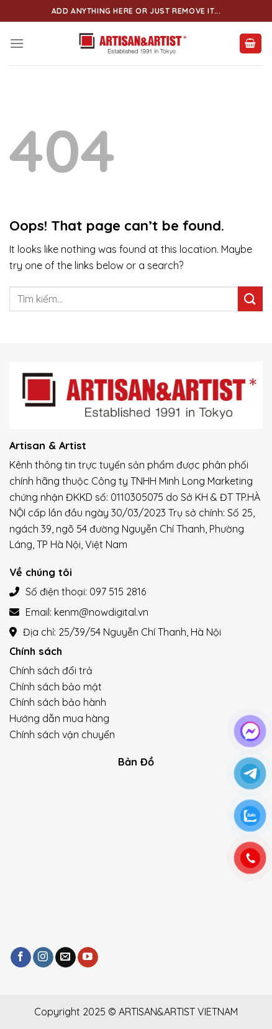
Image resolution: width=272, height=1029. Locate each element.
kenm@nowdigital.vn (101, 612)
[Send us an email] (65, 957)
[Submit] (250, 298)
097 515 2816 (117, 591)
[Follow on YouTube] (88, 957)
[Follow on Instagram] (43, 957)
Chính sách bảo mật (55, 686)
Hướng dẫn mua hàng (59, 718)
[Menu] (16, 43)
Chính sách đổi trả (51, 670)
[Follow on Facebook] (21, 957)
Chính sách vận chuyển (62, 734)
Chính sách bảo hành (57, 702)
